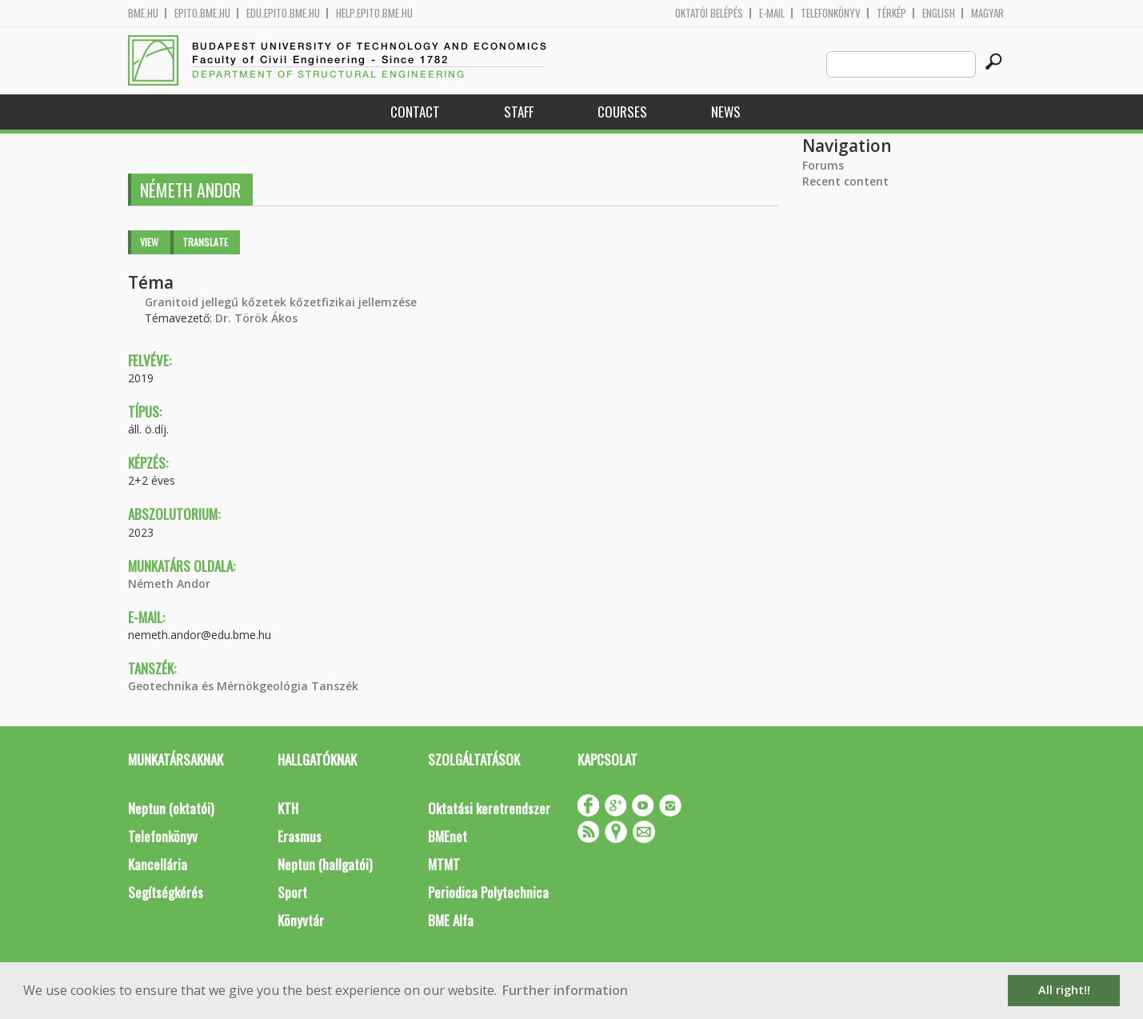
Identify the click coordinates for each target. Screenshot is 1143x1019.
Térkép (891, 13)
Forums (823, 165)
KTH (288, 808)
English (938, 13)
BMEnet (447, 836)
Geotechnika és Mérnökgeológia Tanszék (243, 685)
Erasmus (300, 836)
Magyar (987, 13)
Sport (292, 892)
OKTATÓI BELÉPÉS (709, 13)
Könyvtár (301, 920)
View (149, 242)
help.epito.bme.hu (374, 13)
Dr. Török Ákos (256, 318)
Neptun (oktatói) (171, 808)
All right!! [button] (1064, 989)
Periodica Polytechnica (488, 892)
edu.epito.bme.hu (283, 13)
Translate (205, 242)
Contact (415, 112)
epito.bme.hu (202, 13)
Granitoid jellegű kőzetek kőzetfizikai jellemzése (281, 302)
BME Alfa (451, 920)
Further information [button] (565, 990)
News (726, 112)
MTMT (444, 864)
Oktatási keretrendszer (489, 808)
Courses (622, 112)
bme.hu (143, 13)
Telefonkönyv (831, 13)
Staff (519, 112)
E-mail (772, 13)
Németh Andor (169, 583)
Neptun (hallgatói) (325, 864)
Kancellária (157, 864)
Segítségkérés (165, 892)
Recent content (845, 181)
